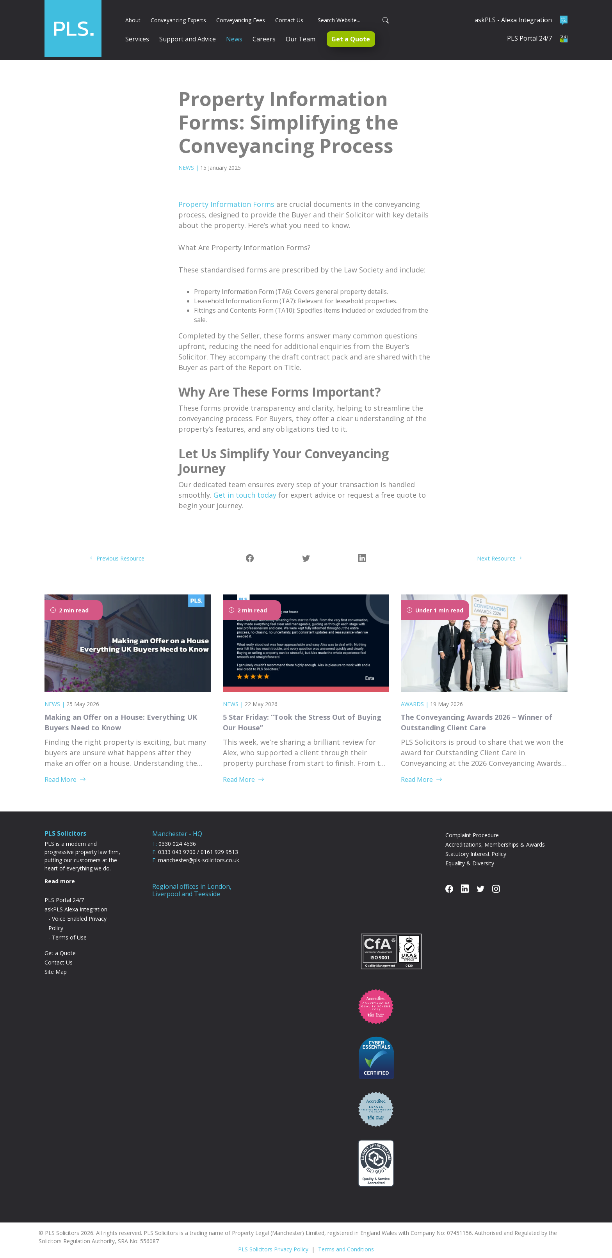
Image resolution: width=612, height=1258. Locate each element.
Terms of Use (69, 928)
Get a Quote (60, 943)
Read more (59, 871)
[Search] (351, 15)
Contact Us (58, 953)
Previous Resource (120, 549)
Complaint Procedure (472, 825)
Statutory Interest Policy (475, 844)
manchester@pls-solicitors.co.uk (198, 850)
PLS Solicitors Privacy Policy (273, 1240)
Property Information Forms (226, 195)
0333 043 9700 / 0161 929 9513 (198, 842)
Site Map (55, 962)
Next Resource (497, 549)
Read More (65, 770)
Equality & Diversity (469, 854)
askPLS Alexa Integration (75, 900)
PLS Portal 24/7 (64, 890)
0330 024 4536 (177, 834)
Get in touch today (244, 485)
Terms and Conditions (346, 1240)
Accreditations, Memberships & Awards (495, 835)
